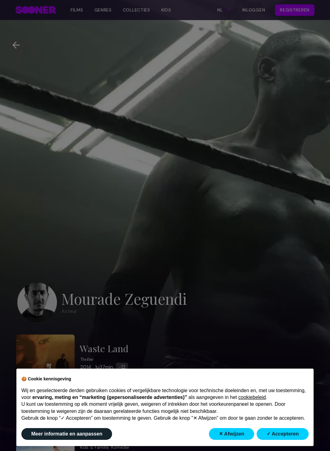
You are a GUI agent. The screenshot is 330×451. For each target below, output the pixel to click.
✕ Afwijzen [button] (231, 433)
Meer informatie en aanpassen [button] (66, 433)
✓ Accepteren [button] (283, 433)
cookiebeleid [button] (252, 397)
